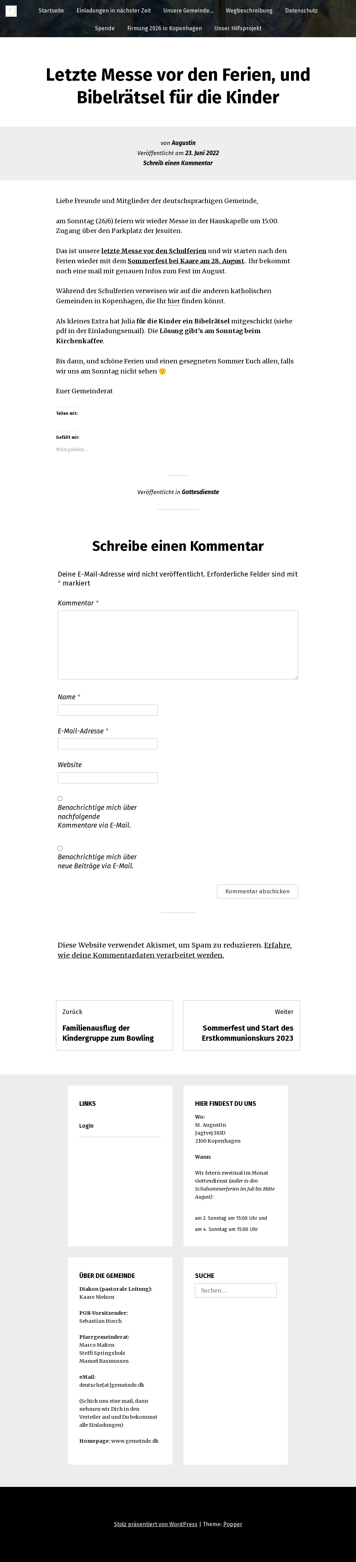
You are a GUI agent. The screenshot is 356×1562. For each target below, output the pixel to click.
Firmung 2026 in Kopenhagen (164, 28)
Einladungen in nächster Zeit (113, 10)
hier (174, 301)
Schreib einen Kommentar (178, 163)
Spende (105, 28)
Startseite (51, 10)
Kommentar (78, 603)
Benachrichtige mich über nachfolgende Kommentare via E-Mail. (97, 816)
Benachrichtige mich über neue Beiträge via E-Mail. (97, 861)
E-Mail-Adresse (83, 731)
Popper (232, 1524)
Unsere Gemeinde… (188, 10)
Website (70, 764)
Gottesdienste (200, 492)
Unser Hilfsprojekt (238, 28)
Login (86, 1125)
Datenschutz (301, 10)
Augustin (184, 143)
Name (69, 697)
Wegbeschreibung (249, 10)
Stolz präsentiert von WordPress (155, 1524)
